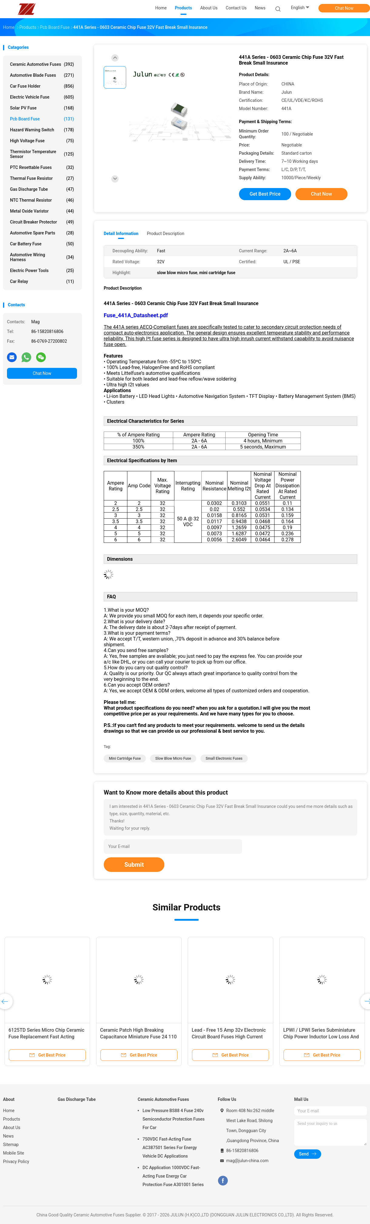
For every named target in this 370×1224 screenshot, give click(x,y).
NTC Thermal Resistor (42, 200)
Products (11, 1119)
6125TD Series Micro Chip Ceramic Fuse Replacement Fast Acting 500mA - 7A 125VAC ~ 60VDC (46, 1036)
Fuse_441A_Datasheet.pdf (136, 315)
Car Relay (42, 281)
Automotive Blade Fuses (42, 75)
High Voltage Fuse (42, 141)
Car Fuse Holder (42, 86)
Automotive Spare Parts (42, 233)
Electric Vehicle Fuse (42, 97)
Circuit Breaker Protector (42, 222)
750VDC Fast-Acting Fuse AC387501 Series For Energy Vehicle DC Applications (170, 1147)
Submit (134, 864)
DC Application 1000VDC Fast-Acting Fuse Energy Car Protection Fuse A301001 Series (173, 1176)
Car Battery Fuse (42, 244)
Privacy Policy (16, 1161)
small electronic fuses (224, 758)
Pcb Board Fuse (42, 119)
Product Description (165, 233)
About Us (11, 1127)
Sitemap (10, 1144)
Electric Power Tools (42, 270)
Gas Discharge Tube (42, 189)
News (8, 1136)
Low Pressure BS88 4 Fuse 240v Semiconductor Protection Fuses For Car (173, 1119)
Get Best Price (265, 194)
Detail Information (121, 233)
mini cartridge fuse (125, 758)
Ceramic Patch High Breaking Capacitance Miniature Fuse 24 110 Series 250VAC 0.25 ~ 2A (138, 1036)
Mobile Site (13, 1153)
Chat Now (344, 8)
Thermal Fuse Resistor (42, 178)
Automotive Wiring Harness (42, 257)
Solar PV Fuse (42, 108)
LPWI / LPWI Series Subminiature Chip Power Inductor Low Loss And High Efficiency (321, 1036)
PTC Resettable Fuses (42, 167)
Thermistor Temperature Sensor (42, 154)
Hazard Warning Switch (42, 130)
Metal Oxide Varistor (42, 211)
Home (9, 1110)
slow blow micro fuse (173, 758)
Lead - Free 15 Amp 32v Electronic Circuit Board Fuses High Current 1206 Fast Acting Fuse (229, 1036)
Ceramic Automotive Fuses (42, 64)
